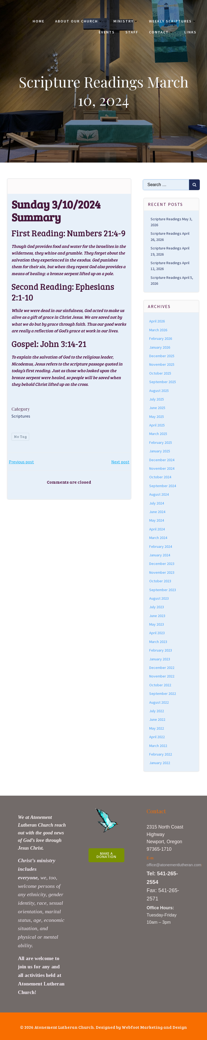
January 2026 (160, 346)
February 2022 (161, 753)
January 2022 (160, 762)
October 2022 (160, 684)
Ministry (125, 21)
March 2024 (158, 536)
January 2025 (160, 450)
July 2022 (157, 710)
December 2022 (162, 666)
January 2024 (160, 554)
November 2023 (162, 571)
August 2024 (159, 493)
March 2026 (158, 329)
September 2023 (163, 589)
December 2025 (162, 355)
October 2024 (160, 476)
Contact (161, 32)
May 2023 (157, 623)
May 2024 (157, 519)
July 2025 (157, 398)
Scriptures (20, 416)
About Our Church (78, 21)
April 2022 (157, 736)
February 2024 (161, 545)
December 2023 (162, 563)
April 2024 (157, 528)
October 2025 (160, 372)
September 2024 (163, 485)
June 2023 (158, 615)
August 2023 (159, 597)
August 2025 (159, 389)
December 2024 (162, 459)
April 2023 (157, 632)
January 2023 (160, 658)
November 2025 (162, 363)
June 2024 (158, 511)
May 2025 (157, 415)
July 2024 (157, 502)
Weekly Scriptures (172, 21)
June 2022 (158, 719)
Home (38, 21)
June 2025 (158, 407)
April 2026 (157, 320)
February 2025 (161, 441)
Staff (131, 32)
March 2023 (158, 640)
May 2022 (157, 727)
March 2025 (158, 433)
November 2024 (162, 467)
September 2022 (163, 692)
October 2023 (160, 580)
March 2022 (158, 744)
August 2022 (159, 701)
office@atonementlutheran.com (174, 864)
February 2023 (161, 649)
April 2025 (157, 424)
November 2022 (162, 675)
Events (106, 32)
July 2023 (157, 606)
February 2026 (161, 337)
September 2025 (163, 381)
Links (190, 32)
